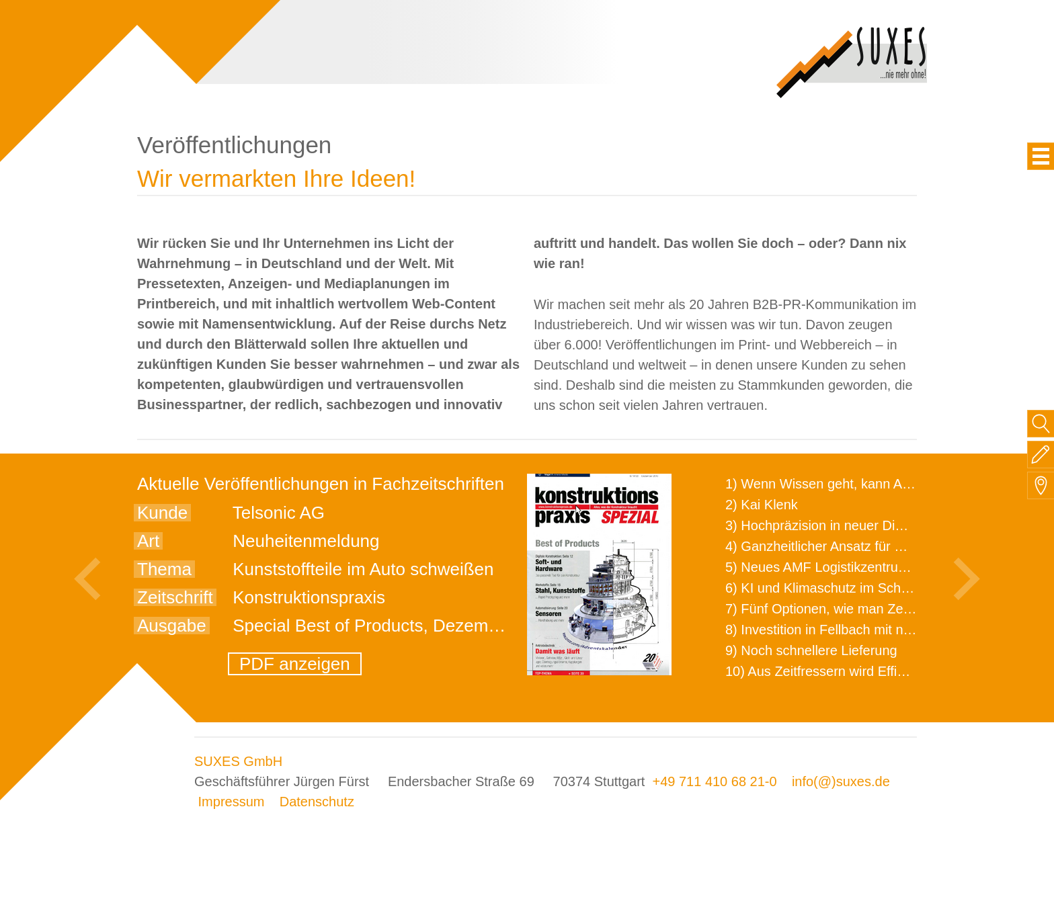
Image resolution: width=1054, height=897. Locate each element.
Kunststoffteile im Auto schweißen (363, 569)
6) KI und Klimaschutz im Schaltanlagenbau (855, 588)
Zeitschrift (175, 597)
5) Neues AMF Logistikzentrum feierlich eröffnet (866, 567)
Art (148, 541)
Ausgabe (171, 625)
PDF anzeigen (294, 664)
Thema (164, 569)
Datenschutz (317, 801)
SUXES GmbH (238, 761)
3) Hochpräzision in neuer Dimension (835, 525)
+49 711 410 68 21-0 (714, 781)
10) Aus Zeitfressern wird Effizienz (826, 671)
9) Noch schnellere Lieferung (811, 650)
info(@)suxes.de (841, 781)
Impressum (231, 801)
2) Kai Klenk (761, 504)
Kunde (162, 512)
